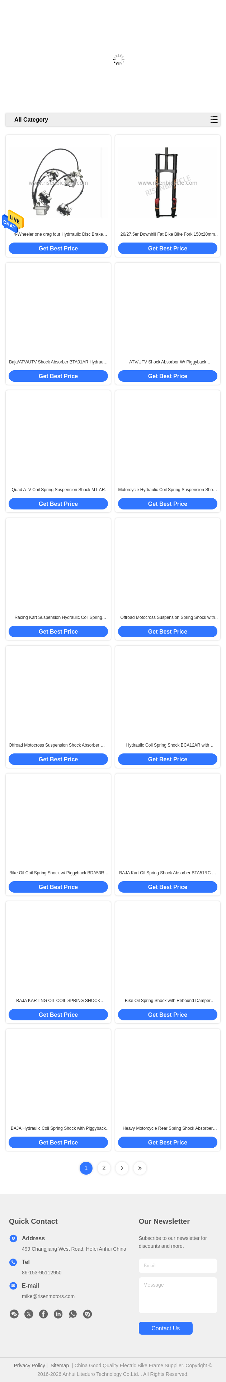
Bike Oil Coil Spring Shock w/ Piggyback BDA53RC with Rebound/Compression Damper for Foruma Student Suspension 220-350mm (58, 873)
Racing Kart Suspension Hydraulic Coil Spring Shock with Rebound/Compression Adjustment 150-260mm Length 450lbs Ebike (58, 618)
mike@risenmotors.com (48, 1296)
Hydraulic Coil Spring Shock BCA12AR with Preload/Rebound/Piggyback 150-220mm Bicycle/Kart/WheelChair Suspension (167, 745)
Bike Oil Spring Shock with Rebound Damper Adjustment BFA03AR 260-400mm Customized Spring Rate (167, 1001)
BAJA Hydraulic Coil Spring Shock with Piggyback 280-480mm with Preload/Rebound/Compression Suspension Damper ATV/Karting (58, 1129)
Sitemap (60, 1365)
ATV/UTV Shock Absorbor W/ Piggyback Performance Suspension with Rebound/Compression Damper (167, 362)
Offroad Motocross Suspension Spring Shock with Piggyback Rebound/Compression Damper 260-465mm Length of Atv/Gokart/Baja (168, 618)
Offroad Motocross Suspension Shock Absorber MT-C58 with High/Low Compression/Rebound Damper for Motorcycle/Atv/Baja (58, 745)
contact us (165, 1328)
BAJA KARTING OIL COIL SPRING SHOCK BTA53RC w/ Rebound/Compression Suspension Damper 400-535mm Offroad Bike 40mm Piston (58, 1001)
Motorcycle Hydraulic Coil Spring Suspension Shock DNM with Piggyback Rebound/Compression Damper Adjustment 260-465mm (167, 490)
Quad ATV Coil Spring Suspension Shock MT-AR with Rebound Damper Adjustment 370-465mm (58, 490)
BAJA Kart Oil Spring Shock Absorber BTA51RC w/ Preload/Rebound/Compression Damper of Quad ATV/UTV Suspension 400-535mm (167, 873)
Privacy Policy (29, 1365)
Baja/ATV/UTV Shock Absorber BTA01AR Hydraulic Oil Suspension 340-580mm (58, 362)
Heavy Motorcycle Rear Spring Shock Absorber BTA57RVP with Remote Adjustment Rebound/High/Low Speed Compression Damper (167, 1129)
